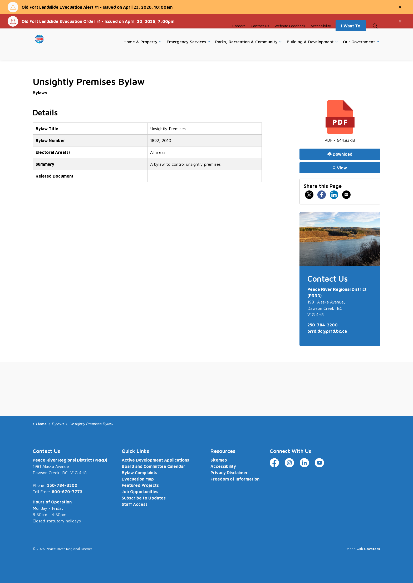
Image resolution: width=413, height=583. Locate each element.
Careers (238, 36)
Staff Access (135, 504)
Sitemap (218, 460)
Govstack (372, 549)
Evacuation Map (138, 479)
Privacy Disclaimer (229, 472)
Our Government (359, 52)
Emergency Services (186, 52)
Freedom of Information (234, 479)
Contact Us (260, 36)
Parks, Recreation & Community (246, 52)
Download (339, 154)
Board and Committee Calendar (153, 466)
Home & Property (141, 52)
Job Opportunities (140, 491)
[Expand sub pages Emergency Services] (208, 52)
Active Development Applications (155, 460)
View (339, 167)
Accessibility (321, 36)
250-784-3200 (322, 324)
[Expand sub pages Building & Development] (336, 52)
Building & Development (310, 52)
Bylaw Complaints (139, 472)
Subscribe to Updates (144, 498)
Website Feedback (289, 36)
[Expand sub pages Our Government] (377, 52)
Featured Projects (140, 485)
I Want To (351, 36)
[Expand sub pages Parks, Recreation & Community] (280, 52)
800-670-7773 (67, 491)
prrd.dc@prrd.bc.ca (327, 331)
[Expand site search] (375, 36)
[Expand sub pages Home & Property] (160, 52)
